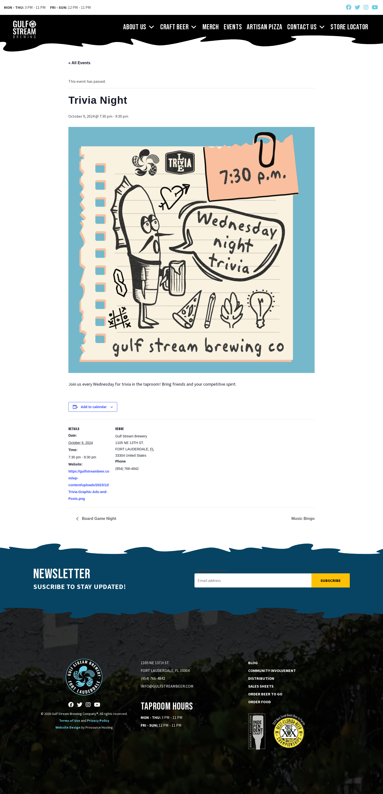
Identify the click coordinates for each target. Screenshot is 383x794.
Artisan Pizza (264, 27)
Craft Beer (179, 27)
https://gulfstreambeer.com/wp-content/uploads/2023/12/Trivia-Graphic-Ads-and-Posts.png (88, 485)
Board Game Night (98, 518)
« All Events (79, 63)
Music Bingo (303, 518)
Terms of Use (69, 720)
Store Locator (349, 27)
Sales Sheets (261, 686)
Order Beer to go (265, 693)
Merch (210, 27)
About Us (139, 27)
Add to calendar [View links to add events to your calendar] (94, 407)
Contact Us (306, 27)
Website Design (67, 727)
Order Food (259, 701)
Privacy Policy (98, 720)
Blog (253, 662)
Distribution (261, 678)
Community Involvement (272, 670)
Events (233, 27)
